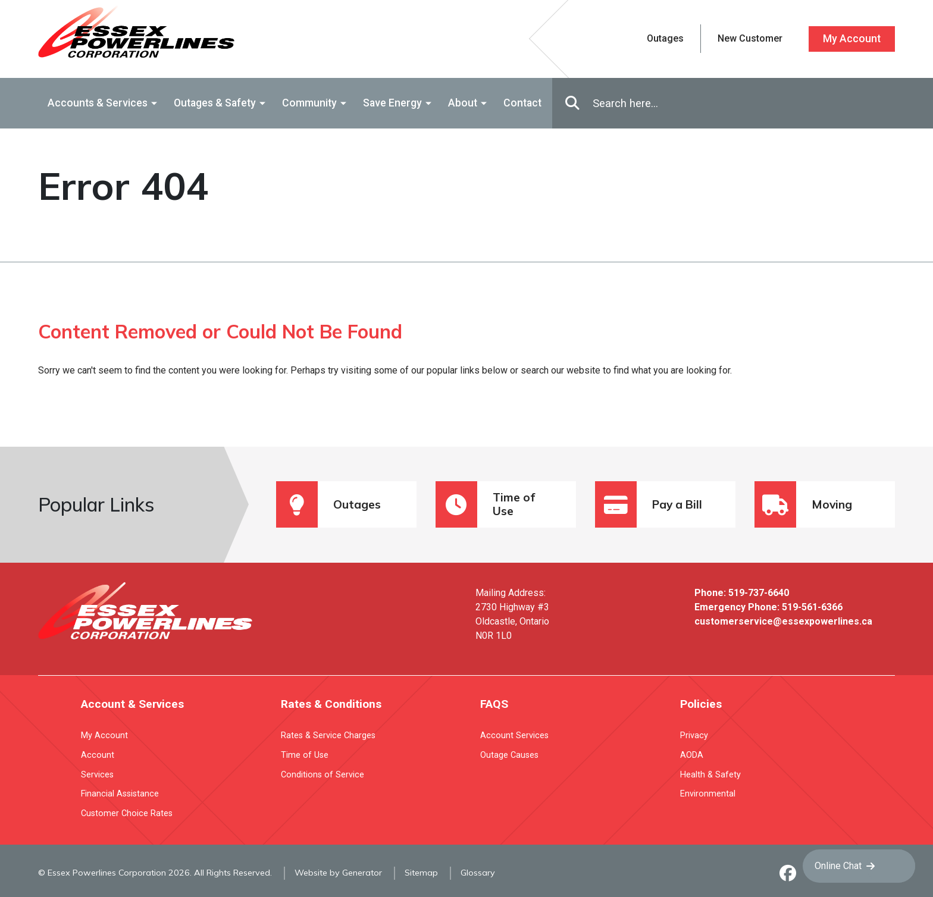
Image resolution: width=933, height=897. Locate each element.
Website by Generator (338, 872)
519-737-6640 (758, 592)
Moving (803, 504)
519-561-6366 (812, 607)
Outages (328, 504)
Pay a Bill (648, 504)
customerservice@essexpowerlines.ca (783, 621)
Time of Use (485, 504)
